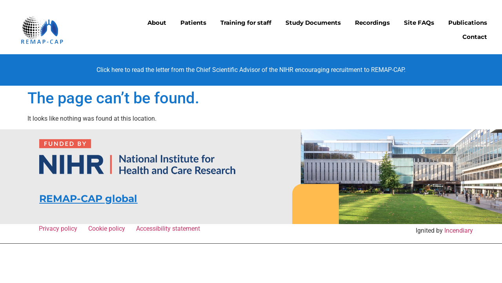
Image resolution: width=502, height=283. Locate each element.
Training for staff (245, 22)
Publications (467, 22)
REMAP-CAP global (88, 198)
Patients (193, 22)
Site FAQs (419, 22)
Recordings (372, 22)
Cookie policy (108, 228)
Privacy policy (59, 228)
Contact (474, 36)
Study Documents (313, 22)
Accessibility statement (168, 228)
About (156, 22)
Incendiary (458, 230)
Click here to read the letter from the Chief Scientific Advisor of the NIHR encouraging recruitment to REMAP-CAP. (251, 70)
